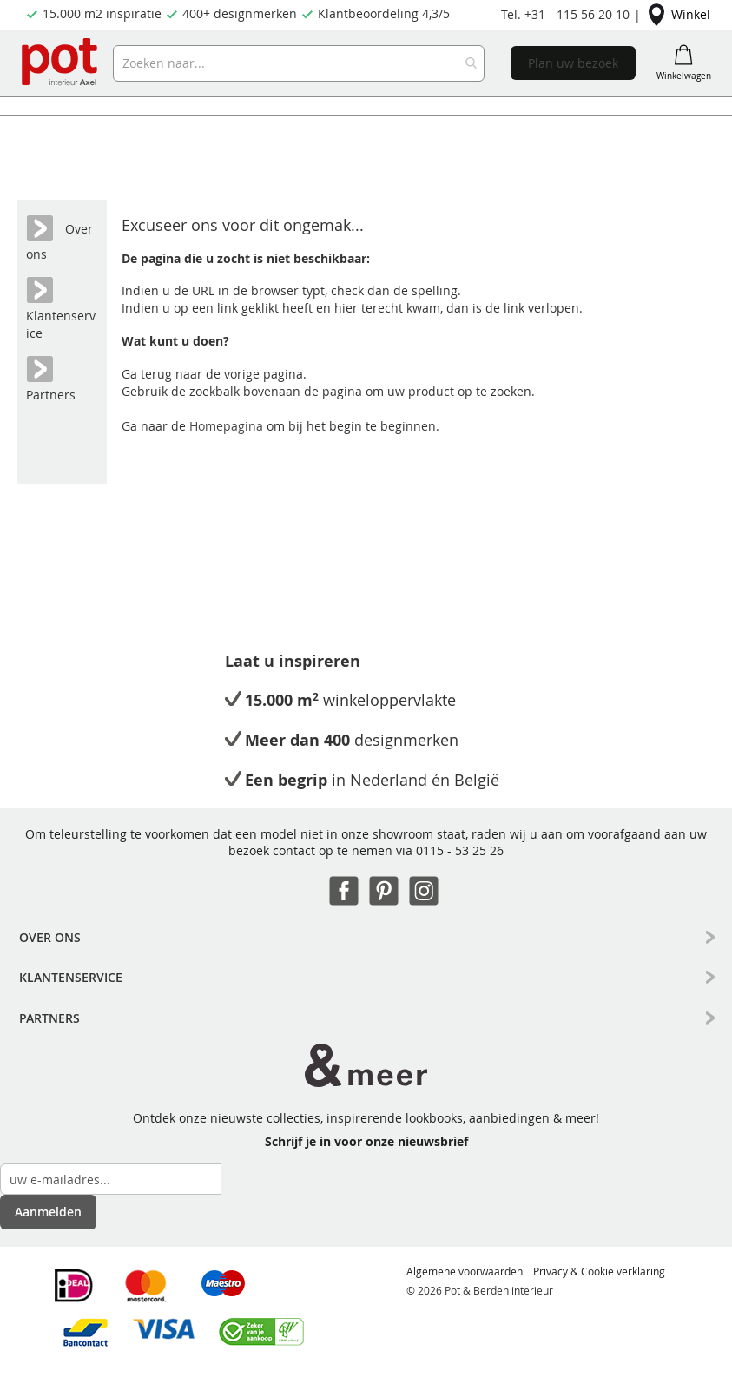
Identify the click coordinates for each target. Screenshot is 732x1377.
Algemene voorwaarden (464, 1271)
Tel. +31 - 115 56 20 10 (565, 14)
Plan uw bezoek (573, 63)
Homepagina (228, 426)
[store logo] (61, 63)
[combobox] (298, 63)
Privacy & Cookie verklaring (599, 1271)
